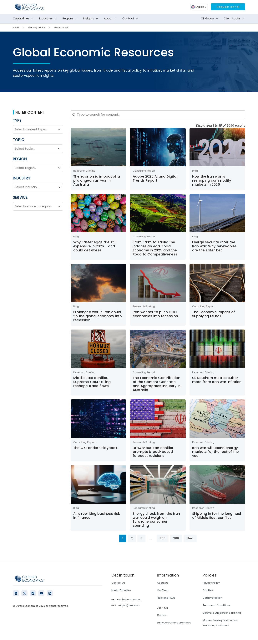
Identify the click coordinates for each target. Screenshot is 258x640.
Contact (130, 19)
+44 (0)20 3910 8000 (129, 599)
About (111, 19)
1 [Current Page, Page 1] (122, 538)
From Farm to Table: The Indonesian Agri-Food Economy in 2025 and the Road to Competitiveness (155, 248)
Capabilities (24, 19)
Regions (71, 19)
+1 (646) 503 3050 (129, 605)
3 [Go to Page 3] (141, 538)
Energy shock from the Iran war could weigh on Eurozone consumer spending (156, 519)
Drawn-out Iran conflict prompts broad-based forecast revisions (153, 452)
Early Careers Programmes (174, 622)
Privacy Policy (211, 582)
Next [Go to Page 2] (190, 538)
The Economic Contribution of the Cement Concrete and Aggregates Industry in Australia (156, 383)
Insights (91, 19)
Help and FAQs (166, 597)
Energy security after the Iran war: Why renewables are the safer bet (214, 246)
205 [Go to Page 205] (162, 538)
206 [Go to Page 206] (176, 538)
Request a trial (228, 7)
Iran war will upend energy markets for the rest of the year (215, 452)
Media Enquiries (121, 590)
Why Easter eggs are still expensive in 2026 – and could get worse (94, 246)
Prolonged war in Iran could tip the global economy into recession (97, 316)
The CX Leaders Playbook (95, 448)
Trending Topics (36, 27)
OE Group (210, 19)
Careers (162, 615)
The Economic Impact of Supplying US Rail (213, 314)
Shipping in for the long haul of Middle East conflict (216, 515)
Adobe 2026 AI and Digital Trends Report (155, 178)
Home (16, 27)
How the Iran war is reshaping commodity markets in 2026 (211, 180)
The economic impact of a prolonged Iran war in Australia (96, 180)
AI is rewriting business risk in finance (96, 515)
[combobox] (34, 129)
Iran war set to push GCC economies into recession (155, 314)
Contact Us (118, 582)
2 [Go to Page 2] (132, 538)
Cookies (208, 590)
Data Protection (212, 597)
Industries (48, 19)
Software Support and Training (222, 612)
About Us (162, 582)
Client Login (234, 19)
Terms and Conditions (216, 605)
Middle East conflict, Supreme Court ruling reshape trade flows (92, 381)
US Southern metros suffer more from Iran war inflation (217, 379)
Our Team (163, 590)
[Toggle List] (59, 129)
